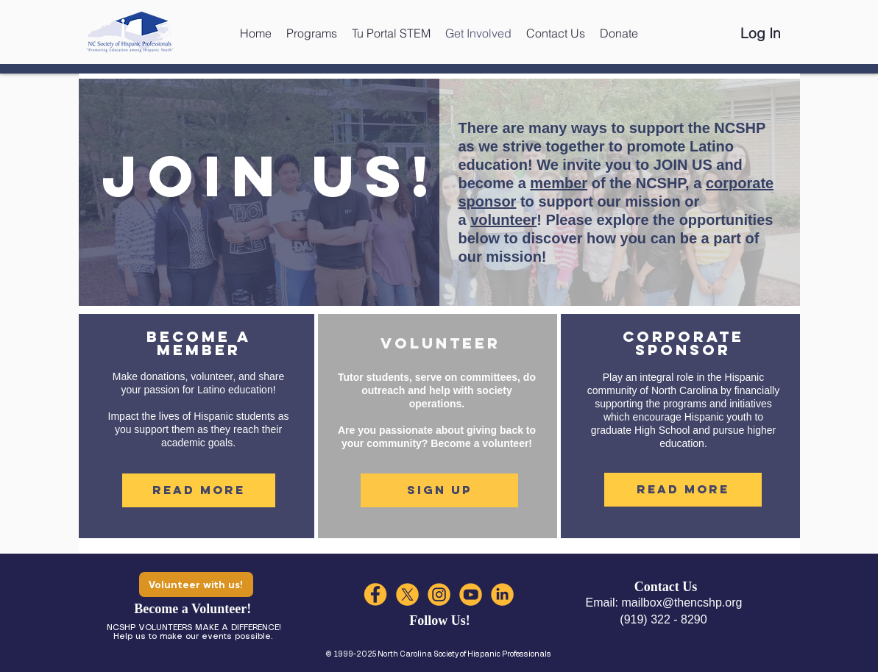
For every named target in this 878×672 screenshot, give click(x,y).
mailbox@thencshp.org (682, 602)
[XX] (407, 594)
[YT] (470, 594)
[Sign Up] (439, 490)
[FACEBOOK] (375, 594)
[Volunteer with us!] (196, 584)
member (558, 183)
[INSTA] (439, 594)
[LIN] (502, 594)
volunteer (503, 220)
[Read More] (198, 490)
